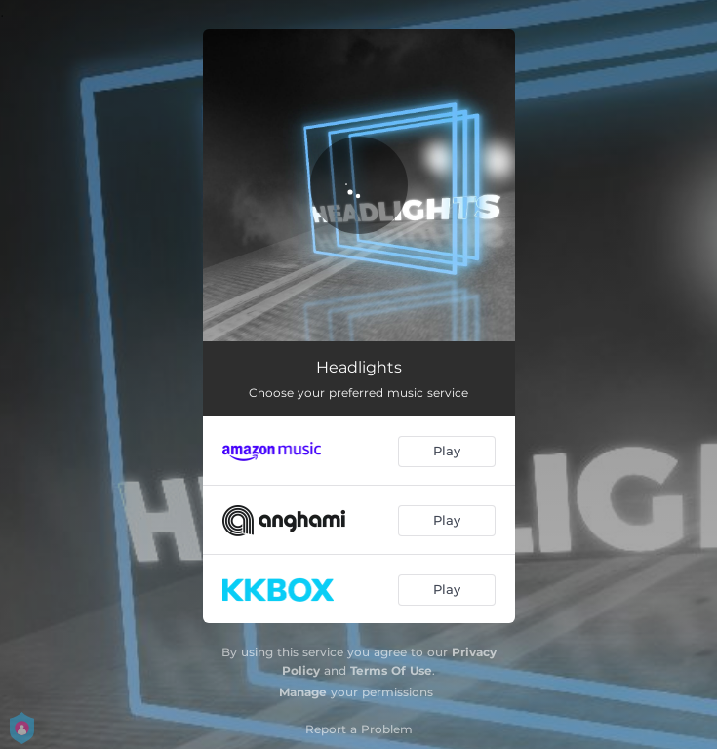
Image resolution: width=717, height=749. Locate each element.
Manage (303, 692)
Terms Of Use (391, 670)
